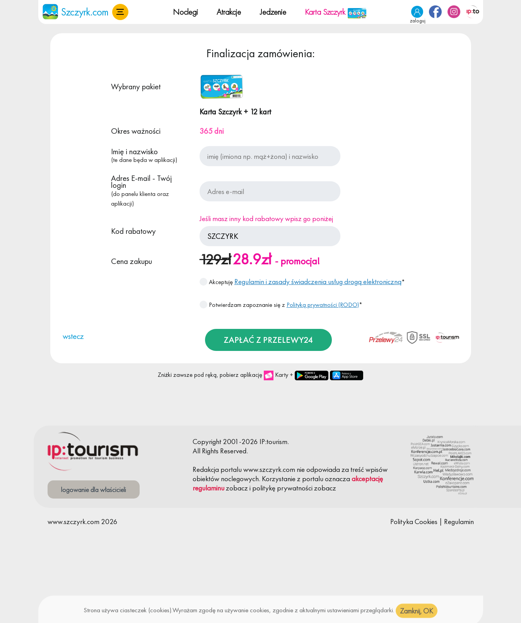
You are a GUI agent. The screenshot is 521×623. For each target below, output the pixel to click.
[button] (120, 12)
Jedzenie (273, 12)
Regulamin (459, 521)
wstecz (73, 336)
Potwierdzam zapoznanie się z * (281, 305)
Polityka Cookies (413, 521)
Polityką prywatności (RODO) (323, 305)
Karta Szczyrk (336, 12)
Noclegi (185, 12)
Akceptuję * (302, 281)
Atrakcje (229, 12)
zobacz (237, 488)
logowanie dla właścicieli (93, 489)
